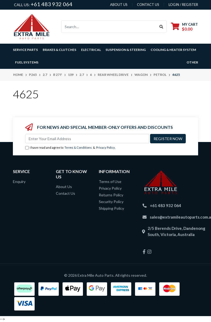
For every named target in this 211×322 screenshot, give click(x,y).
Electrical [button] (91, 50)
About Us (64, 186)
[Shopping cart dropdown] (184, 27)
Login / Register (183, 4)
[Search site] (161, 26)
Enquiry (19, 181)
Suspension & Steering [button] (126, 50)
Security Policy (111, 201)
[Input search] (109, 26)
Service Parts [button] (25, 50)
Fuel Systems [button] (26, 62)
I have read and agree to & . (70, 147)
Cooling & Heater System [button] (173, 50)
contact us (148, 4)
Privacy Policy (105, 147)
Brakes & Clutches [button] (59, 50)
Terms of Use (110, 181)
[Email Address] (87, 138)
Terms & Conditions (78, 147)
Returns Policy (111, 195)
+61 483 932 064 (51, 4)
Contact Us (65, 193)
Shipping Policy (111, 208)
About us (119, 4)
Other (192, 62)
